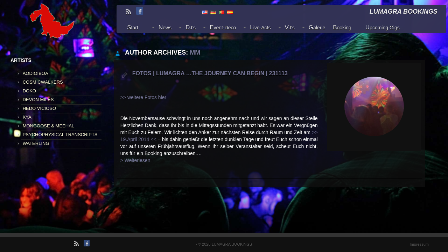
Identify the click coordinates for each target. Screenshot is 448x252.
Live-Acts (260, 27)
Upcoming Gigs (382, 27)
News (165, 27)
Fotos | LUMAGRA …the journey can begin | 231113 (210, 73)
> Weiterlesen (135, 160)
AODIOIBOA (35, 73)
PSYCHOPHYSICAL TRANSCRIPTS (60, 134)
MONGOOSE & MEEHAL (48, 125)
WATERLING (36, 143)
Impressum (419, 244)
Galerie (317, 27)
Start (132, 27)
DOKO (29, 90)
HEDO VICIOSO (39, 108)
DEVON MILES (38, 99)
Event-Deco (223, 27)
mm (195, 52)
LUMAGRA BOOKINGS (232, 244)
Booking (342, 27)
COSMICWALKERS (43, 82)
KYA (27, 117)
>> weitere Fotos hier (143, 97)
